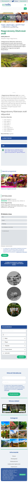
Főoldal (3, 24)
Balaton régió (10, 24)
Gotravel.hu (10, 405)
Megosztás (22, 411)
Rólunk (14, 456)
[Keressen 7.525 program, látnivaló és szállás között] (12, 8)
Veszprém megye (20, 24)
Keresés (21, 357)
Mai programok (5, 1)
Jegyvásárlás (23, 1)
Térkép (15, 1)
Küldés (5, 255)
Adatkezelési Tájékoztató (21, 252)
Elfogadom (22, 474)
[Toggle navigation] (25, 5)
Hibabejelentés (14, 461)
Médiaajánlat (14, 458)
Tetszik (6, 411)
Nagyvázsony (6, 26)
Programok (14, 26)
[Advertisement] (14, 84)
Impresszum (14, 466)
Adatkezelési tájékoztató (14, 464)
